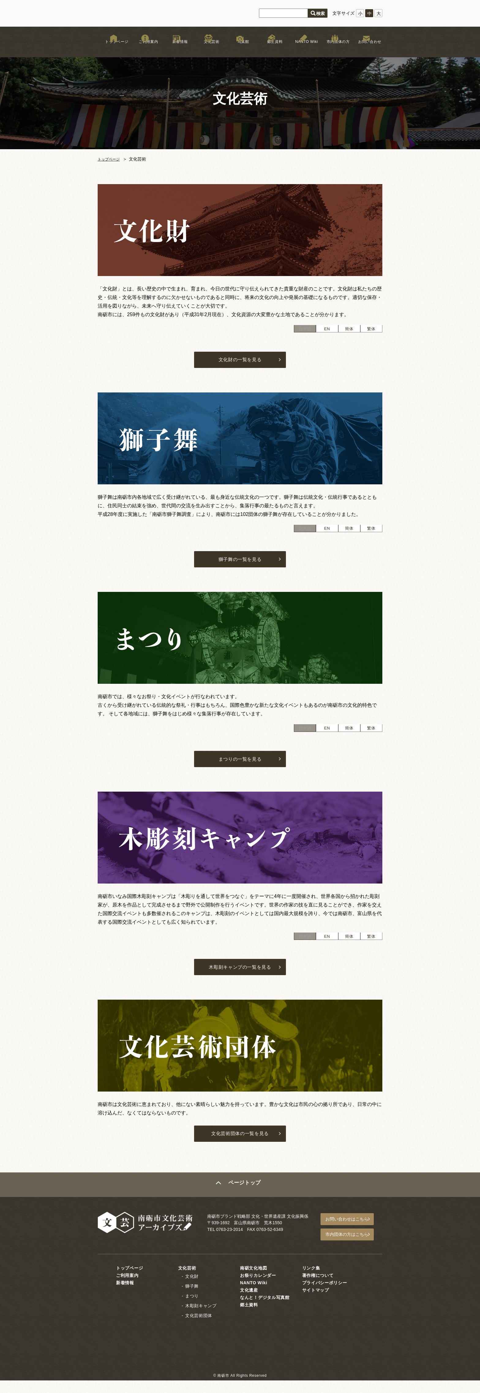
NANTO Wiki (303, 49)
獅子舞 (192, 1298)
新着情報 (177, 49)
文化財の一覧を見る (240, 362)
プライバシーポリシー (324, 1295)
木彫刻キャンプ (201, 1318)
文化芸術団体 (198, 1328)
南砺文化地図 (253, 1280)
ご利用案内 (145, 49)
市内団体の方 (335, 49)
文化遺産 (249, 1302)
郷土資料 (271, 49)
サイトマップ (315, 1302)
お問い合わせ (366, 49)
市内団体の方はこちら (350, 1248)
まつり (192, 1308)
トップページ (113, 49)
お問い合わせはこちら (350, 1234)
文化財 (192, 1288)
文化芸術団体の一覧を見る (240, 1148)
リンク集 (311, 1280)
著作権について (318, 1287)
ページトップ (245, 1200)
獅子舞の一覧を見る (240, 564)
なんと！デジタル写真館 (265, 1310)
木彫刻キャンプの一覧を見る (240, 979)
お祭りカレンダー (258, 1287)
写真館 (240, 49)
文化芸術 (208, 49)
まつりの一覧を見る (240, 767)
